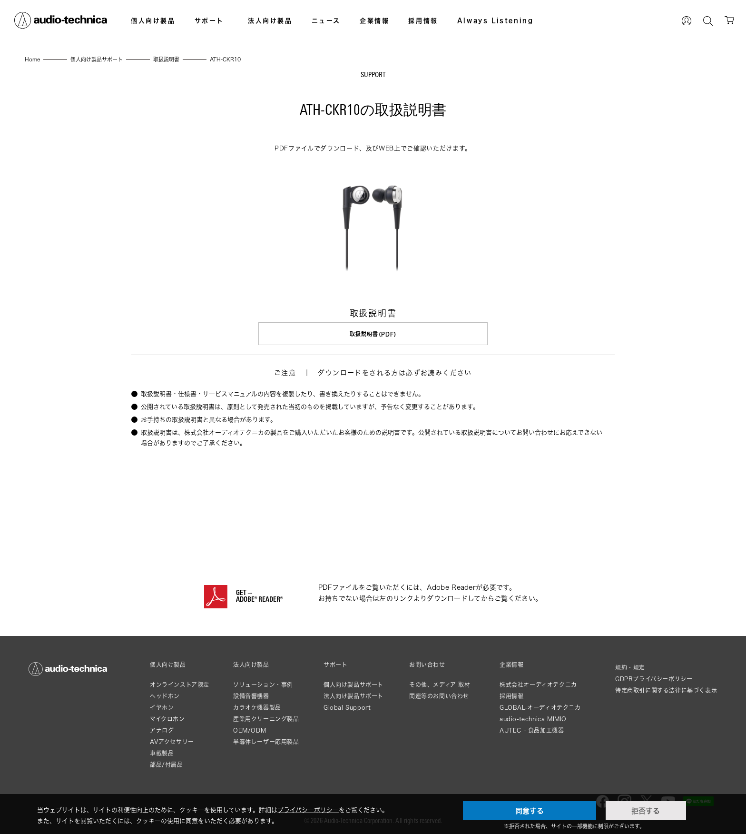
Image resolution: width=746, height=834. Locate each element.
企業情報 (374, 20)
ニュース (326, 20)
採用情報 (423, 20)
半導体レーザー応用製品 (266, 741)
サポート (209, 20)
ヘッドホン (165, 695)
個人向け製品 (153, 20)
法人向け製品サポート (353, 695)
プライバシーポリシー (308, 810)
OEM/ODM (249, 730)
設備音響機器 (251, 695)
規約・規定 (630, 667)
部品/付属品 (166, 764)
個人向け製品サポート (353, 684)
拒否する (645, 810)
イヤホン (162, 707)
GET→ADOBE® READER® (259, 596)
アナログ (162, 730)
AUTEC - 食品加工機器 (532, 730)
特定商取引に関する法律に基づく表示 (666, 690)
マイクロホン (167, 718)
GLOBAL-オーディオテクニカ (540, 707)
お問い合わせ (427, 664)
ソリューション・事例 (263, 684)
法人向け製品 (270, 20)
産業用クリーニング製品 (266, 718)
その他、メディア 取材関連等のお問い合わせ (440, 690)
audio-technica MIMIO (533, 718)
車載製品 (162, 752)
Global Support (347, 707)
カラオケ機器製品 (257, 707)
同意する (529, 810)
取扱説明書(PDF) (373, 334)
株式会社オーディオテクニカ (538, 684)
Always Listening (495, 20)
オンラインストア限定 (179, 684)
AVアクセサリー (172, 741)
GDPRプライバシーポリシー (653, 678)
